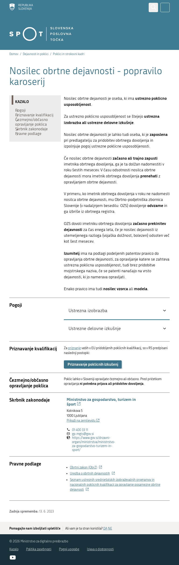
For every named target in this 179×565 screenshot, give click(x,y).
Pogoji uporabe (69, 549)
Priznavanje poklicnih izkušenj (93, 364)
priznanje (74, 348)
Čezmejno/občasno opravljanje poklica (33, 132)
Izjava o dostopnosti (100, 549)
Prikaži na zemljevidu (83, 421)
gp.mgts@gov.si (83, 434)
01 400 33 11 (80, 430)
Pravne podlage (30, 148)
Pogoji (22, 111)
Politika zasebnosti (39, 549)
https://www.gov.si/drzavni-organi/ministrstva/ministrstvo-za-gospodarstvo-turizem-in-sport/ (93, 444)
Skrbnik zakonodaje (33, 141)
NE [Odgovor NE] (110, 529)
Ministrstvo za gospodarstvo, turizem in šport (101, 401)
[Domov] (21, 7)
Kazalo (13, 549)
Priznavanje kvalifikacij (27, 120)
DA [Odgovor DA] (105, 529)
